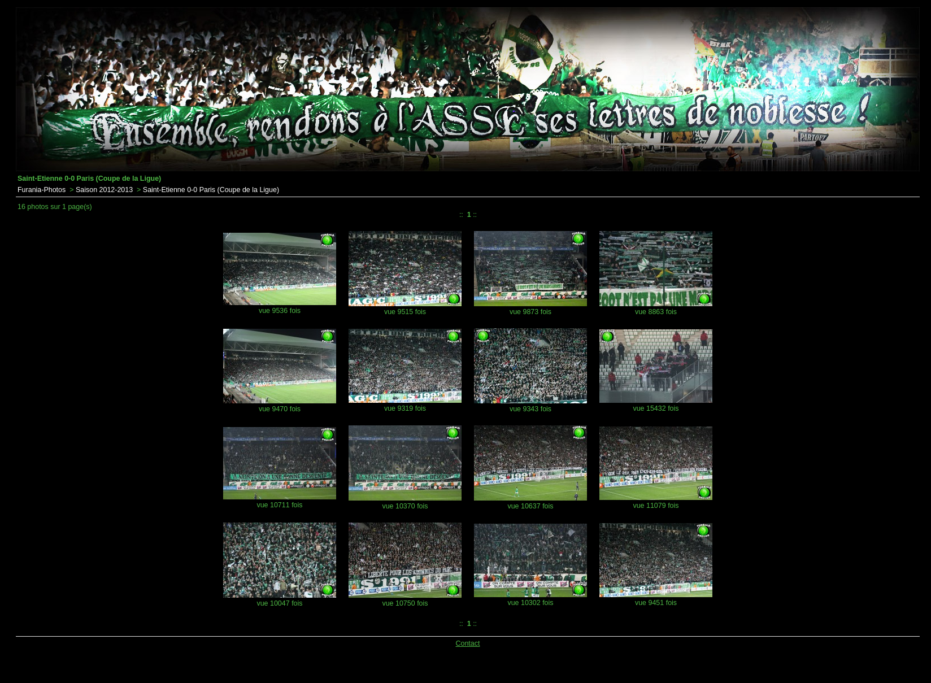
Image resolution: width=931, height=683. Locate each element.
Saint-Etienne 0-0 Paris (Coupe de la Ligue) (211, 190)
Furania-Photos (42, 190)
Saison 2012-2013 (104, 190)
